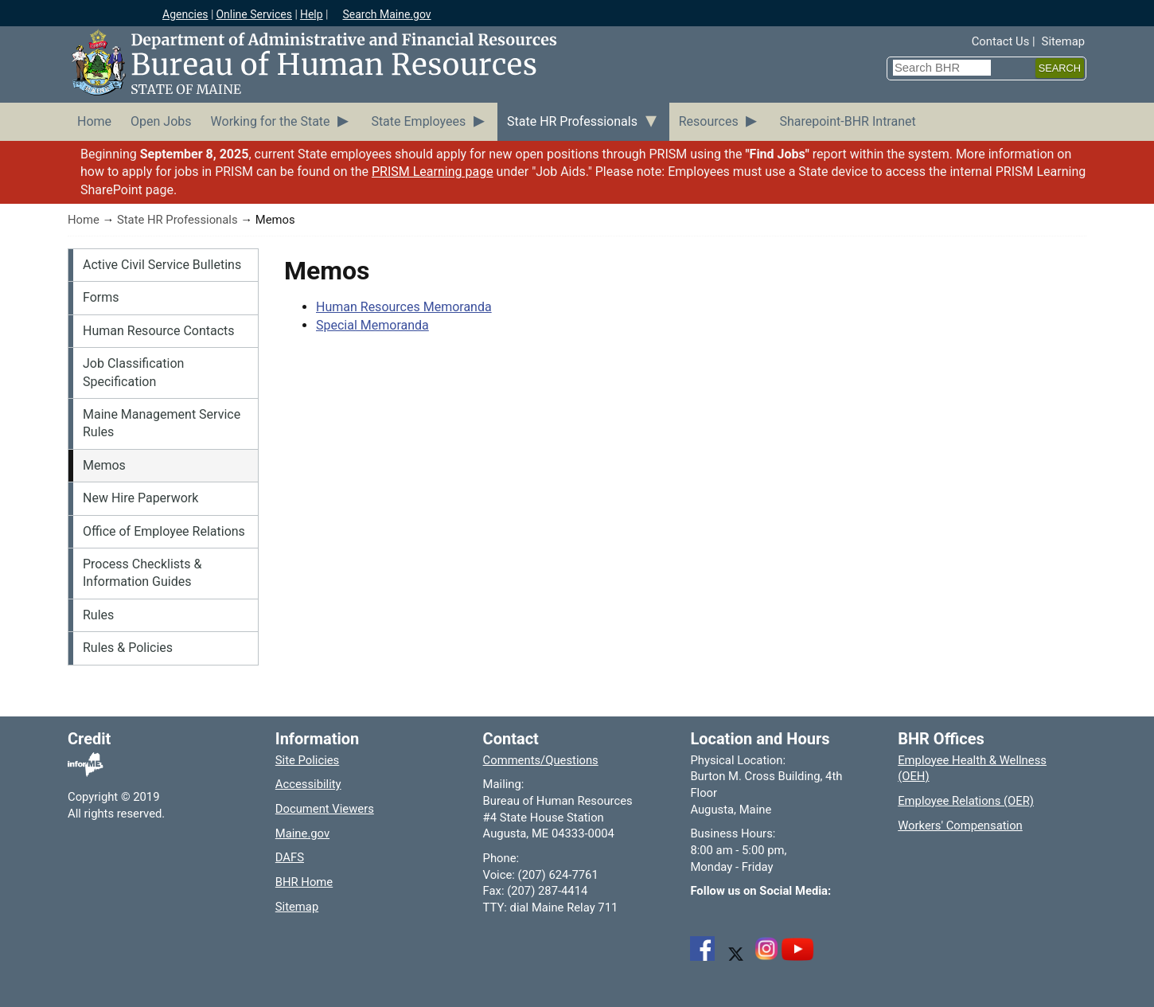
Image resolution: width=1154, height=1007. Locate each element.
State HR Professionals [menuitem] (572, 121)
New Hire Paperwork (140, 497)
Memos (104, 465)
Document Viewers (324, 809)
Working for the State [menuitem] (270, 121)
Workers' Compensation (960, 825)
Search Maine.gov (386, 14)
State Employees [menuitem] (418, 121)
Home (83, 220)
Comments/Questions (540, 760)
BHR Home (304, 882)
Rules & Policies (128, 647)
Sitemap (1063, 41)
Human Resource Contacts (159, 330)
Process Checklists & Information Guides (142, 572)
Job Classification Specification (133, 372)
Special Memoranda (372, 325)
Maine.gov (302, 833)
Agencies (185, 14)
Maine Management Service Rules (161, 423)
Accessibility (308, 784)
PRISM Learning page (432, 171)
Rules (98, 615)
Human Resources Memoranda (404, 306)
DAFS (289, 857)
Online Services (254, 14)
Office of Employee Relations (164, 531)
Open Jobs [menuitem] (161, 121)
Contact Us (1001, 41)
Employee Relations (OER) (966, 801)
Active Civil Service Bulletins (162, 264)
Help (311, 14)
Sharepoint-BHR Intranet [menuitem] (847, 121)
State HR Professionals (177, 220)
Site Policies (307, 760)
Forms (101, 297)
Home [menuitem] (94, 121)
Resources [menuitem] (709, 121)
